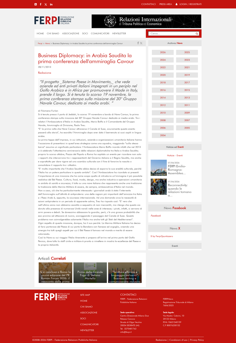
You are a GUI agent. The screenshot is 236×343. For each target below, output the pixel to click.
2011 (187, 105)
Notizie (170, 155)
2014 (163, 97)
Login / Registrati (189, 4)
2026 (163, 52)
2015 (187, 90)
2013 (187, 97)
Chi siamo (53, 33)
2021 (187, 67)
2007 (187, 120)
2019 (187, 75)
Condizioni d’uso (178, 339)
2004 (163, 135)
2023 (187, 59)
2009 (187, 112)
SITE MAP (85, 294)
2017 (187, 82)
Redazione (161, 339)
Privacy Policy (197, 339)
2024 (163, 59)
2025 (187, 52)
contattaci (148, 4)
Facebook (156, 215)
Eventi (180, 155)
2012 (163, 105)
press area (165, 4)
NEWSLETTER (119, 33)
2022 (163, 67)
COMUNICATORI (100, 33)
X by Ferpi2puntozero (162, 236)
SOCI (85, 33)
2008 (163, 120)
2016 (163, 90)
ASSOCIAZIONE (70, 33)
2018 (163, 82)
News (47, 43)
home (40, 33)
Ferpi (40, 43)
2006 (163, 127)
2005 (187, 127)
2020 (163, 75)
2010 (163, 112)
